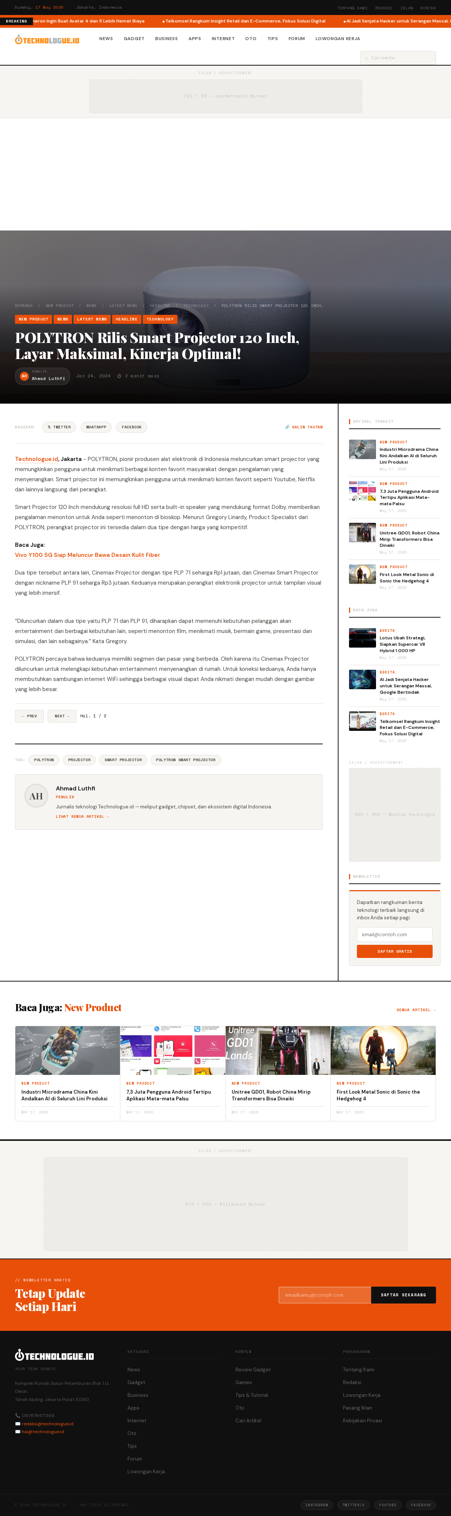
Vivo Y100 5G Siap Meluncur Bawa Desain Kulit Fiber (87, 555)
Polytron (44, 760)
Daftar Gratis (395, 951)
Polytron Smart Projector (185, 760)
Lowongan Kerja (338, 39)
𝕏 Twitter (59, 427)
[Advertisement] (226, 174)
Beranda (24, 305)
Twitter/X (353, 1505)
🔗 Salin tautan (304, 427)
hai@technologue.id (43, 1432)
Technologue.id (36, 459)
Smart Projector (123, 760)
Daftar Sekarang (404, 1295)
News (106, 39)
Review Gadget (253, 1369)
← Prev (29, 716)
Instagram (316, 1505)
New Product (60, 305)
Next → (62, 716)
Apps (195, 39)
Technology (196, 305)
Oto (250, 39)
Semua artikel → (416, 1010)
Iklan (406, 8)
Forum (297, 39)
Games (243, 1382)
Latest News (123, 305)
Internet (223, 39)
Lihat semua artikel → (82, 816)
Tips (272, 39)
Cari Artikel (248, 1420)
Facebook (132, 427)
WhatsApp (96, 427)
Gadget (134, 39)
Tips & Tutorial (251, 1395)
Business (166, 39)
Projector (79, 760)
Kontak (428, 8)
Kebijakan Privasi (362, 1420)
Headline (160, 305)
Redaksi (384, 8)
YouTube (388, 1505)
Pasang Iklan (357, 1408)
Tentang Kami (352, 8)
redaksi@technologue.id (47, 1424)
